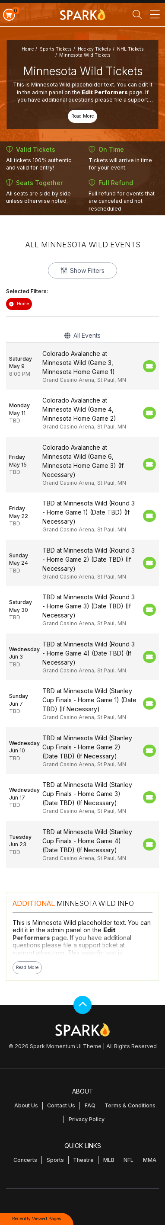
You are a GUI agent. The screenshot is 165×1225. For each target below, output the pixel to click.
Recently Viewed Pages (36, 1219)
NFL (128, 1160)
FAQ (90, 1105)
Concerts (25, 1160)
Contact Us (61, 1105)
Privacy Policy (87, 1119)
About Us (26, 1105)
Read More (82, 116)
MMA (149, 1160)
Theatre (83, 1160)
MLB (108, 1160)
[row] (82, 366)
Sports (55, 1160)
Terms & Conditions (130, 1105)
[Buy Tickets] (149, 366)
